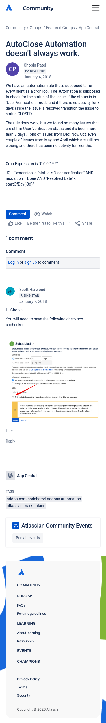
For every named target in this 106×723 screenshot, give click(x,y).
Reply (10, 441)
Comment (17, 214)
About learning (28, 633)
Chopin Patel (35, 65)
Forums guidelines (31, 613)
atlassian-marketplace (26, 505)
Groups (36, 27)
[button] (53, 382)
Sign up (30, 262)
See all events (28, 537)
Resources (25, 641)
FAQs (21, 605)
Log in (13, 262)
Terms (22, 687)
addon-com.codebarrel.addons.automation (44, 499)
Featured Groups (60, 27)
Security (23, 695)
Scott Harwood (32, 289)
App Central (89, 27)
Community (38, 8)
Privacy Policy (28, 679)
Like (9, 431)
